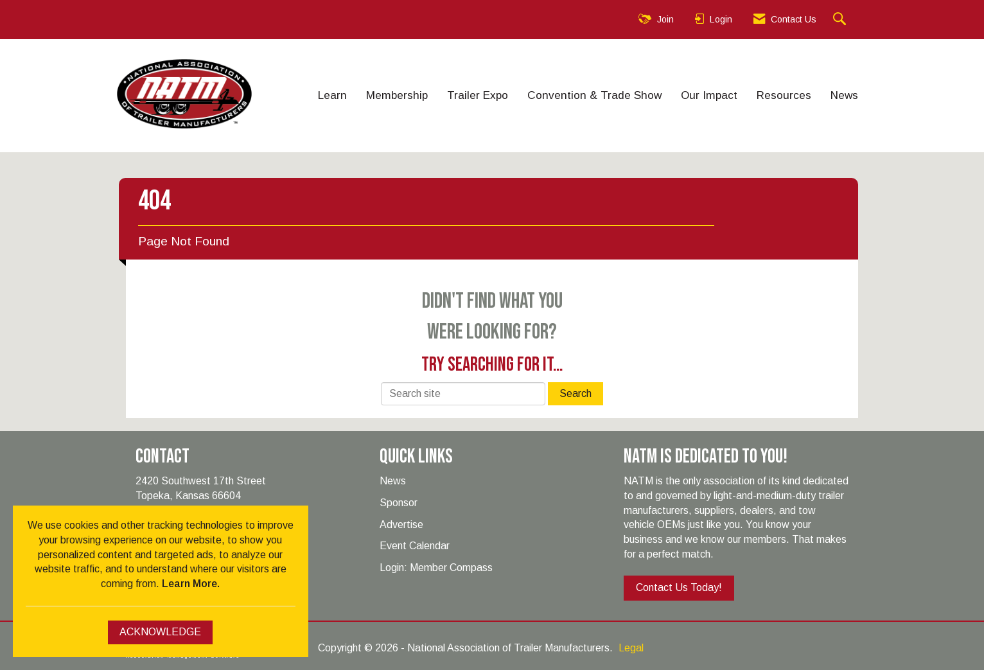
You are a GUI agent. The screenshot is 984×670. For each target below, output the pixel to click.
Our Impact (709, 95)
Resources (784, 95)
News (844, 95)
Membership (397, 95)
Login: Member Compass (436, 567)
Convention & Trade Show (594, 95)
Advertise (401, 524)
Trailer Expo (477, 95)
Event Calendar (415, 545)
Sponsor (398, 502)
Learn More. (191, 583)
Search (575, 393)
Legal (631, 647)
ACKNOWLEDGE (160, 631)
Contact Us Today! (679, 587)
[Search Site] (841, 20)
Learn (332, 95)
